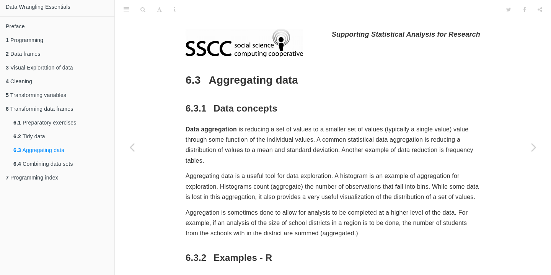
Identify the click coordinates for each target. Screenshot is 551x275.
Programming (24, 40)
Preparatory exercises (45, 123)
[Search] (143, 9)
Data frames (23, 54)
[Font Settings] (159, 9)
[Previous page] (132, 147)
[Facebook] (524, 9)
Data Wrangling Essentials (38, 7)
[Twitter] (508, 9)
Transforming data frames (39, 109)
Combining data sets (43, 164)
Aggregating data (38, 150)
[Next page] (534, 147)
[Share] (540, 9)
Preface (15, 26)
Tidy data (29, 136)
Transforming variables (36, 95)
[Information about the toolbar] (174, 9)
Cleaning (19, 81)
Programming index (32, 178)
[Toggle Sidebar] (126, 9)
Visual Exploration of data (39, 68)
